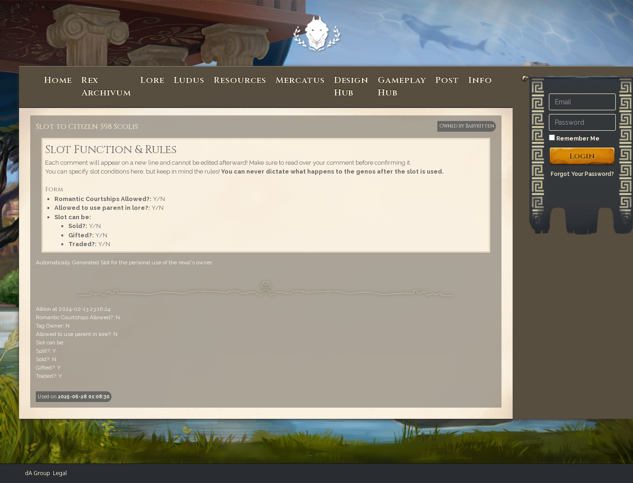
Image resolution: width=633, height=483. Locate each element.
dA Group (37, 473)
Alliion (43, 309)
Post (447, 80)
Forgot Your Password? (582, 174)
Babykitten (480, 126)
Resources (240, 80)
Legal (60, 473)
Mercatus (300, 80)
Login (582, 156)
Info (480, 80)
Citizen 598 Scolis (103, 126)
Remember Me (574, 138)
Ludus (189, 80)
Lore (152, 80)
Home (58, 80)
